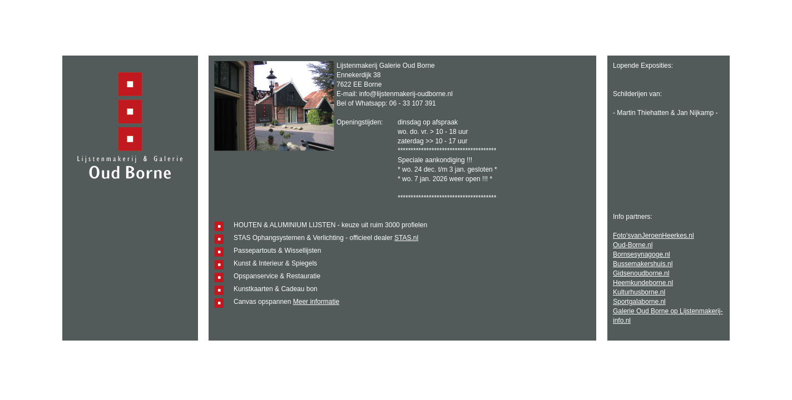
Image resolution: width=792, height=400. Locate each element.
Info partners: (632, 217)
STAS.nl (406, 238)
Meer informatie (316, 302)
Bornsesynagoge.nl (641, 254)
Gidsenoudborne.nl (641, 273)
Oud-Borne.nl (632, 245)
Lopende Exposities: (643, 65)
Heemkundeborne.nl (643, 283)
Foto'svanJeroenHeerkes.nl (653, 235)
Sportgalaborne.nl (639, 302)
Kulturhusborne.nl (639, 292)
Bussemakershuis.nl (642, 264)
